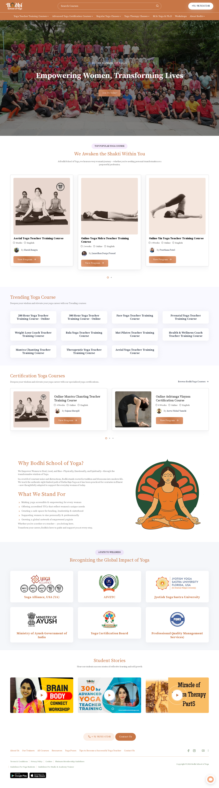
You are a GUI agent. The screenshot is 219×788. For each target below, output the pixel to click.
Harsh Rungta (31, 250)
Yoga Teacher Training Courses (31, 16)
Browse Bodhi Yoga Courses (193, 381)
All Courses (43, 750)
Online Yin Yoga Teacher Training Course (176, 238)
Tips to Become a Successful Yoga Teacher (100, 750)
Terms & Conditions (19, 761)
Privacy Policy (36, 761)
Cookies (48, 761)
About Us (15, 750)
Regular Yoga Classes (108, 16)
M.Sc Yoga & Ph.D (162, 16)
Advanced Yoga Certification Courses (72, 16)
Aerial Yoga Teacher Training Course (38, 238)
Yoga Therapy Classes (137, 16)
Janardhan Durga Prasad (103, 253)
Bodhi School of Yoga (200, 764)
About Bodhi (197, 16)
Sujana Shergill (72, 411)
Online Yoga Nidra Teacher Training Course (105, 240)
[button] (108, 277)
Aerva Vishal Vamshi (176, 411)
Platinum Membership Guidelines (69, 761)
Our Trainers (28, 750)
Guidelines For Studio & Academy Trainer (56, 767)
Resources (57, 750)
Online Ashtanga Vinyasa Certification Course (173, 398)
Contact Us (129, 750)
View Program (26, 259)
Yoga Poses (70, 750)
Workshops (181, 16)
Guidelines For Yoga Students (22, 767)
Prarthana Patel (167, 250)
